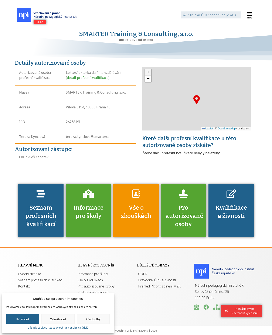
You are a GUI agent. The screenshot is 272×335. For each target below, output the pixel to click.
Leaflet (207, 128)
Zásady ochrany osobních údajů (68, 327)
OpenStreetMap (227, 128)
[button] (250, 15)
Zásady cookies (37, 327)
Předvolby (93, 319)
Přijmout (22, 319)
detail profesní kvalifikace (87, 77)
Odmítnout (58, 319)
